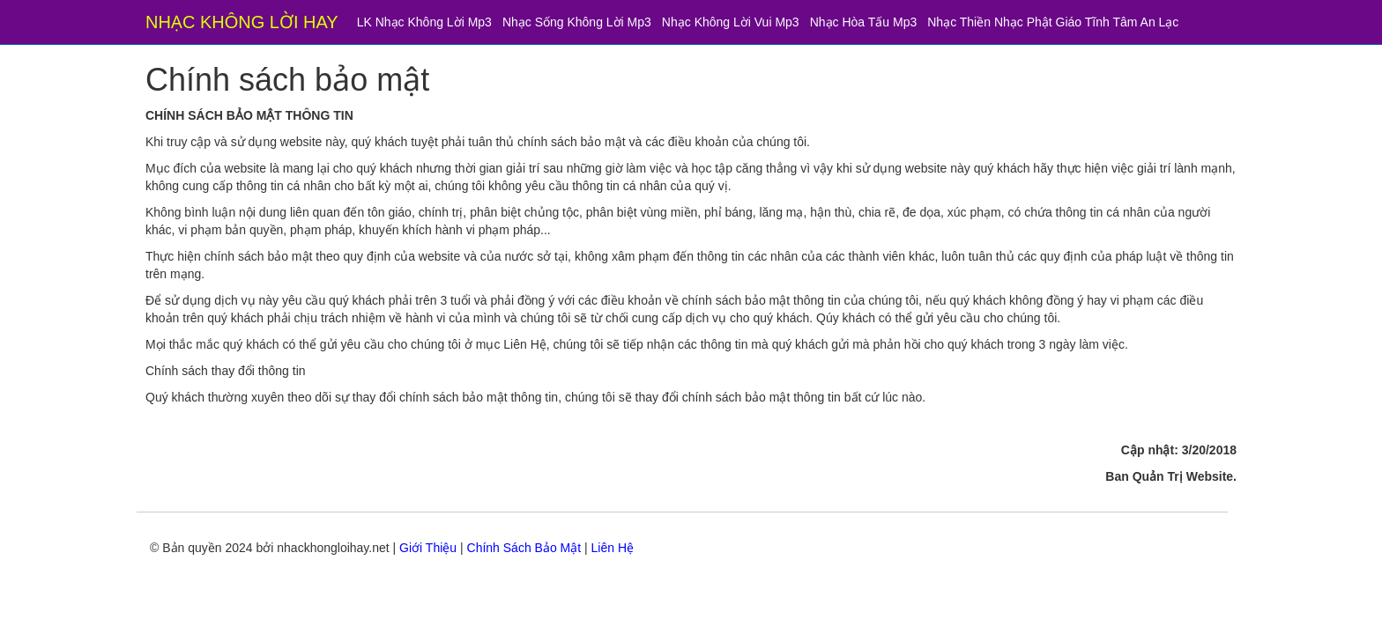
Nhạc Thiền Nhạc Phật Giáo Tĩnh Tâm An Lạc (1052, 22)
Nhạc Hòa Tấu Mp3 (864, 22)
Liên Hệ (612, 548)
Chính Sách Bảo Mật (524, 548)
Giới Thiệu (428, 548)
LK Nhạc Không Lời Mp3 (424, 22)
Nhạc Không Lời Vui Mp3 (730, 22)
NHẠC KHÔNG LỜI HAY (241, 22)
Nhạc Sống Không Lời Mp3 (576, 22)
